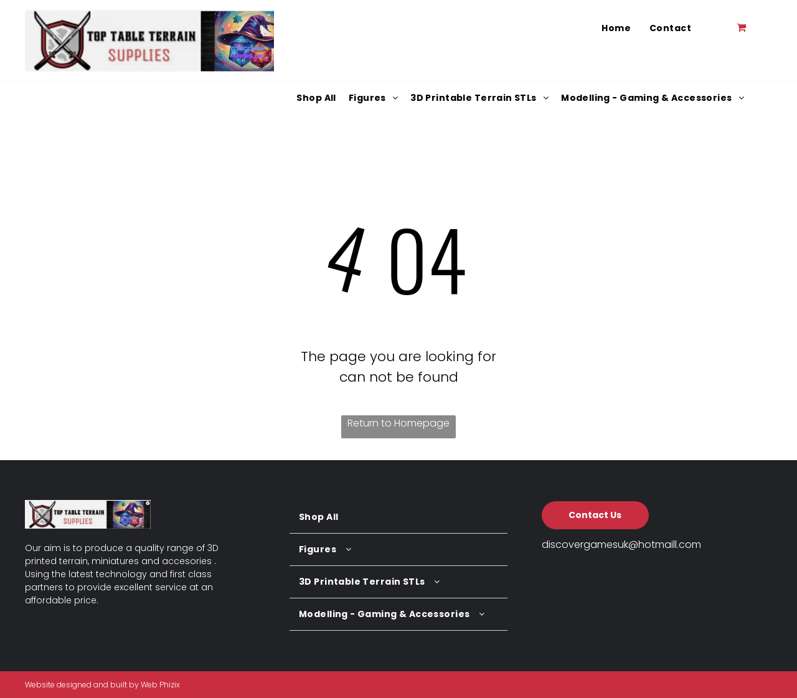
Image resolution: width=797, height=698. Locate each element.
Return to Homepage (398, 423)
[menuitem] (616, 28)
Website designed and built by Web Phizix (102, 684)
